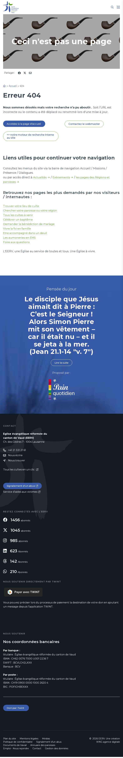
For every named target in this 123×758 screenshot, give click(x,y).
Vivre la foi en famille (18, 229)
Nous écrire (15, 455)
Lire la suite (61, 363)
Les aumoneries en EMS (20, 238)
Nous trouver (16, 461)
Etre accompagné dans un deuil (26, 233)
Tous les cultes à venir (19, 215)
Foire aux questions (17, 242)
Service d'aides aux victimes (20, 492)
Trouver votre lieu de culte (22, 206)
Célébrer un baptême (18, 219)
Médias (46, 739)
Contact (37, 749)
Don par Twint (16, 708)
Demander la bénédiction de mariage (30, 224)
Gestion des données (56, 749)
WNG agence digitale (108, 743)
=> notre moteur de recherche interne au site (30, 136)
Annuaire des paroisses (42, 746)
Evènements (62, 177)
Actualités (40, 177)
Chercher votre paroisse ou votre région (31, 210)
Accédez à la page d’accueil (24, 123)
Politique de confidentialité (18, 743)
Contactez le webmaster (84, 123)
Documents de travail (15, 746)
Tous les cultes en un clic (19, 470)
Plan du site (9, 739)
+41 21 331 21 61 (17, 450)
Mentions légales (29, 739)
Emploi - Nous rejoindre (16, 749)
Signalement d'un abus (21, 486)
